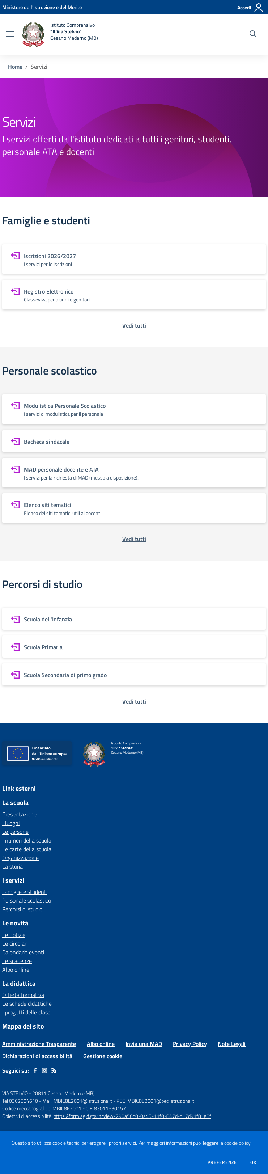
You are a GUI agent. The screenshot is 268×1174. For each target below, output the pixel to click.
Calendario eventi (23, 952)
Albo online (15, 969)
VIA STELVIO (15, 1093)
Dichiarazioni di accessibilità (37, 1056)
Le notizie (13, 934)
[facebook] (35, 1070)
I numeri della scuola (26, 840)
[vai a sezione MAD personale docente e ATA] (134, 472)
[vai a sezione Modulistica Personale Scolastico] (134, 409)
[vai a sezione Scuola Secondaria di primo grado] (134, 674)
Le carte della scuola (26, 849)
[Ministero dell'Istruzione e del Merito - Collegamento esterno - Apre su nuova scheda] (42, 7)
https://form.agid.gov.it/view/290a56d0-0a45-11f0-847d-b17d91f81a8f (132, 1116)
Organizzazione (20, 857)
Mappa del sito (23, 1026)
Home (15, 66)
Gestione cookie (102, 1056)
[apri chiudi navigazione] (10, 34)
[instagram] (44, 1070)
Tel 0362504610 (20, 1101)
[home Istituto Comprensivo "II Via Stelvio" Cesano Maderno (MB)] (60, 35)
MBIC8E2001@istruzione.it (83, 1101)
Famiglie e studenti (24, 891)
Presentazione (19, 814)
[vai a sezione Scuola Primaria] (134, 646)
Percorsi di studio (22, 909)
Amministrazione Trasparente (39, 1043)
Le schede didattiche (27, 1003)
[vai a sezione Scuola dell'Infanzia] (134, 619)
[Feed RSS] (54, 1070)
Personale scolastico (26, 900)
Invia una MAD (144, 1043)
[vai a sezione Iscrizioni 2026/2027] (134, 259)
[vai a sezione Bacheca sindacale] (134, 441)
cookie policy (237, 1143)
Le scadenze (17, 960)
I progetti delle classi (26, 1012)
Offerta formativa (23, 995)
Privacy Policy (190, 1043)
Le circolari (14, 943)
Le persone (15, 831)
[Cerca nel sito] (253, 34)
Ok (253, 1162)
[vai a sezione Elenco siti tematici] (134, 508)
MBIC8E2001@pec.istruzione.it (160, 1101)
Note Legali (232, 1043)
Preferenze (222, 1162)
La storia (12, 866)
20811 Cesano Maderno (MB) (63, 1093)
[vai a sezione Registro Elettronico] (134, 294)
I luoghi (11, 823)
